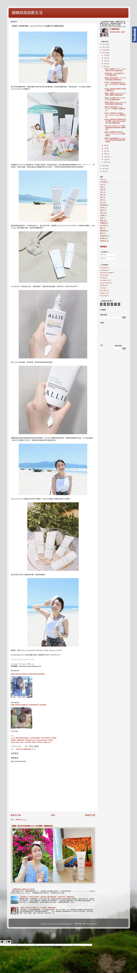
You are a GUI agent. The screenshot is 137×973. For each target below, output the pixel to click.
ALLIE (34, 749)
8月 (105, 151)
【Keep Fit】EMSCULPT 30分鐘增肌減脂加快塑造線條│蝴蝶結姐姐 (115, 127)
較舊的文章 (90, 815)
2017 (104, 47)
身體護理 (103, 223)
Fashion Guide (30, 742)
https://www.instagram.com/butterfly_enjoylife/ (28, 705)
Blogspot (20, 740)
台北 (101, 184)
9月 (105, 154)
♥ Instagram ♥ (104, 270)
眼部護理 (103, 205)
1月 (105, 55)
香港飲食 (103, 241)
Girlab (50, 740)
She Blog (13, 738)
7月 (105, 148)
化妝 (101, 179)
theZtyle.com (30, 740)
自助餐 (102, 215)
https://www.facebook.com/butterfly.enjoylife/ (28, 674)
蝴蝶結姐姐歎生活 (27, 13)
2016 (104, 44)
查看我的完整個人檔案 (117, 32)
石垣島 (102, 208)
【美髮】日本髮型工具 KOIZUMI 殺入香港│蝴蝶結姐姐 (114, 98)
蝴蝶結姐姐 (27, 749)
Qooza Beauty (41, 740)
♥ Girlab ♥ (103, 288)
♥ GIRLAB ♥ (104, 285)
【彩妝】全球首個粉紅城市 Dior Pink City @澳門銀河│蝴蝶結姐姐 (115, 84)
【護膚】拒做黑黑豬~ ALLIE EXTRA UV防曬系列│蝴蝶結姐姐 (114, 108)
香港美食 (103, 236)
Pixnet (40, 742)
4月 (105, 63)
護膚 (101, 220)
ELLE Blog (46, 738)
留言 (103, 258)
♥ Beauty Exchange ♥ (107, 272)
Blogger (91, 924)
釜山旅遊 (103, 225)
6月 (105, 145)
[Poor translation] (7, 942)
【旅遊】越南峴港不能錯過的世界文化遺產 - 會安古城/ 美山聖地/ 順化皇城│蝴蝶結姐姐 (115, 121)
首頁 (53, 815)
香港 (101, 233)
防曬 (17, 749)
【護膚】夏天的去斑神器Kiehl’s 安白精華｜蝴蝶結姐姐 (32, 826)
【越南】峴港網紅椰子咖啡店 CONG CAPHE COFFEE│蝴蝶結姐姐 (114, 133)
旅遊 (101, 190)
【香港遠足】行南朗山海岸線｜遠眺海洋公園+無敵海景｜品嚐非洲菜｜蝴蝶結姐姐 (46, 897)
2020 (104, 166)
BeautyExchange (22, 738)
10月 (106, 156)
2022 (104, 171)
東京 (101, 197)
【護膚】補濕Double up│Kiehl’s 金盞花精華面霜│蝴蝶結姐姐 (115, 103)
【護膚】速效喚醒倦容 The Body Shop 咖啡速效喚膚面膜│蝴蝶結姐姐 (114, 140)
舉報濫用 (103, 247)
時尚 (101, 195)
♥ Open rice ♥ (104, 293)
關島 (101, 228)
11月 (106, 159)
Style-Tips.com (17, 742)
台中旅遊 (103, 182)
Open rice (47, 742)
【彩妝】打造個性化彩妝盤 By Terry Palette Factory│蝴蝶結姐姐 (115, 114)
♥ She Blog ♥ (104, 275)
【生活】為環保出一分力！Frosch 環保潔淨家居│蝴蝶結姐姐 (115, 69)
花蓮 (101, 218)
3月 (105, 61)
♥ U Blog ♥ (103, 278)
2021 (104, 168)
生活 (101, 202)
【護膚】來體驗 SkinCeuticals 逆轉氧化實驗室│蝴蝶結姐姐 (114, 94)
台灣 (101, 187)
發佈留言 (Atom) (21, 819)
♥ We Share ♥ (104, 290)
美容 (20, 749)
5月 (105, 66)
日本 (101, 192)
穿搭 (101, 210)
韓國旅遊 (103, 231)
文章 (103, 255)
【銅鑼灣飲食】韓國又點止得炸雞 (23, 889)
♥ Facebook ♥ (104, 267)
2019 (104, 52)
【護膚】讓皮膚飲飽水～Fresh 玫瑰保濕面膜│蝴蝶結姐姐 (115, 78)
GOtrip (13, 740)
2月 (105, 58)
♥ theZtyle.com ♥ (105, 280)
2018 (104, 50)
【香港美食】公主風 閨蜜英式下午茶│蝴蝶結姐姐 (114, 74)
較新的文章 (16, 815)
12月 (106, 162)
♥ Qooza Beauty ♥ (106, 283)
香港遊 (102, 238)
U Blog (53, 738)
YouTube (15, 731)
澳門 (101, 200)
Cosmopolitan (35, 738)
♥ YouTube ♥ (104, 295)
